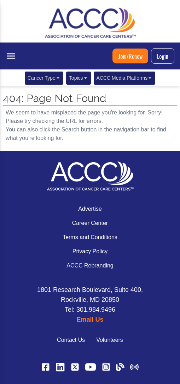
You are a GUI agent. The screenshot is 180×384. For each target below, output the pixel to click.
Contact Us (71, 340)
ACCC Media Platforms (125, 78)
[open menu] (11, 56)
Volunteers (109, 340)
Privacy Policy (90, 251)
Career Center (90, 223)
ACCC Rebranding (90, 265)
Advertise (90, 209)
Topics (78, 78)
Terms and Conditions (90, 237)
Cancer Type (44, 78)
